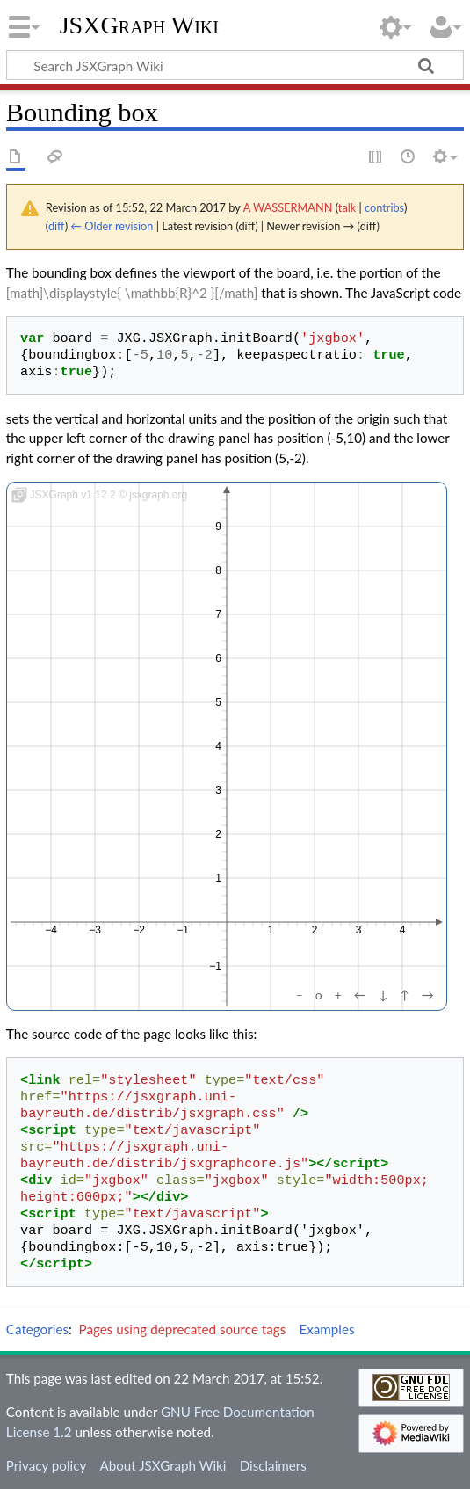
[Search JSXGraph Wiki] (235, 65)
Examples (326, 1329)
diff (56, 226)
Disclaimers (273, 1465)
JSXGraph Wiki (139, 25)
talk (347, 207)
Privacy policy (46, 1465)
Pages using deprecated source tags (182, 1329)
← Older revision (111, 226)
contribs (384, 207)
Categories (37, 1329)
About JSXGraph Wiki (162, 1465)
